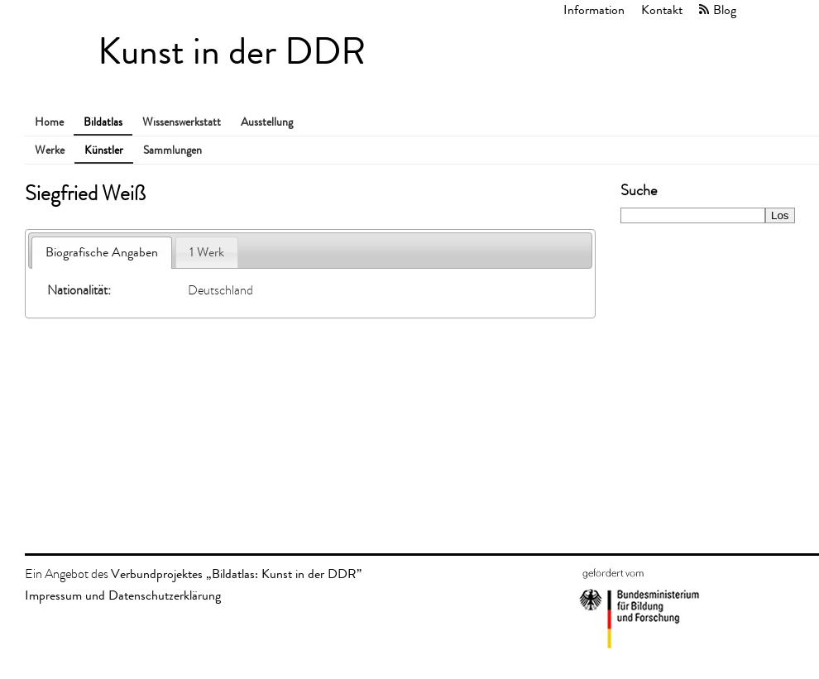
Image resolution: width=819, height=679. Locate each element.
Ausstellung (267, 122)
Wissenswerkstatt (181, 122)
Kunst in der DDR (232, 52)
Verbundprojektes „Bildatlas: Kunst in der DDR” (236, 573)
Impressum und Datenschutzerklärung (123, 595)
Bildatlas (103, 122)
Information (594, 9)
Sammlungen (172, 150)
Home (49, 122)
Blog (724, 9)
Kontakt (661, 9)
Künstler (103, 150)
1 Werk (206, 251)
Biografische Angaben (102, 251)
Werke (50, 150)
